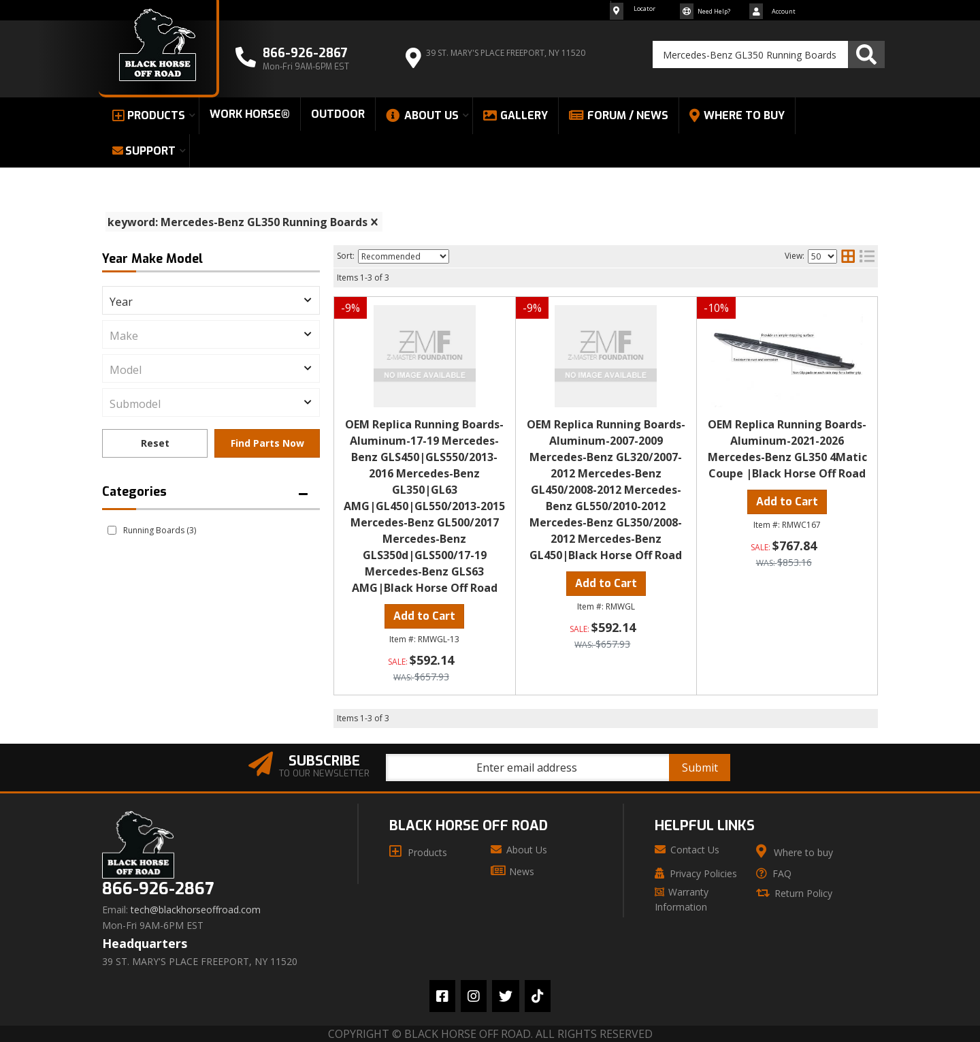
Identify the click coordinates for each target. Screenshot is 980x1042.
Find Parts (267, 443)
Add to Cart (424, 616)
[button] (769, 54)
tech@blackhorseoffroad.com (196, 910)
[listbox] (211, 300)
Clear (155, 443)
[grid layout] (847, 256)
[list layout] (867, 256)
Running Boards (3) (159, 530)
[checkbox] (112, 530)
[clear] (374, 222)
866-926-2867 (158, 889)
